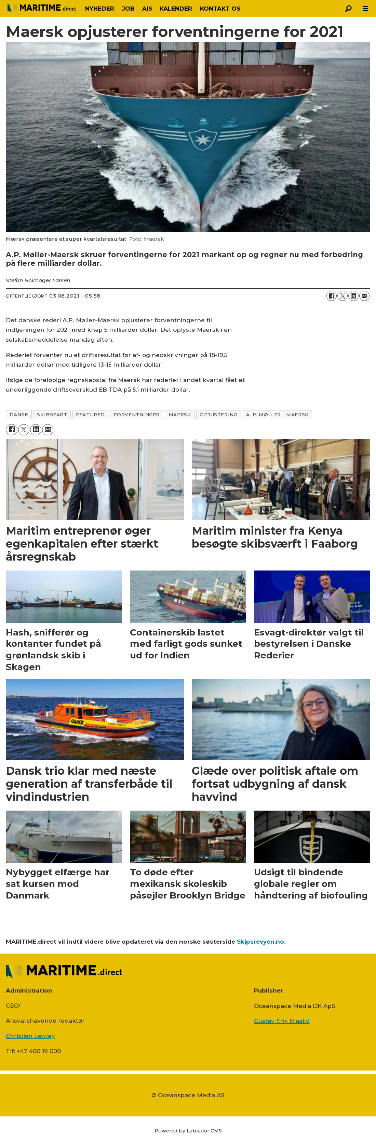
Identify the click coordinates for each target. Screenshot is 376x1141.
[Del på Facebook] (331, 296)
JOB (128, 8)
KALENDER (176, 8)
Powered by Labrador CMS (188, 1131)
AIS (147, 8)
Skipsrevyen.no (260, 941)
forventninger (137, 414)
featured (90, 414)
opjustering (218, 414)
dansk (19, 414)
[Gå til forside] (42, 8)
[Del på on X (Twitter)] (342, 296)
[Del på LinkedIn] (353, 296)
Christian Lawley (30, 1036)
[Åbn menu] (365, 8)
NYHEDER (99, 8)
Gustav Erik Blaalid (282, 1021)
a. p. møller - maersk (277, 414)
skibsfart (52, 414)
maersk (180, 414)
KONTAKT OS (220, 8)
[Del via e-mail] (364, 296)
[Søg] (348, 8)
